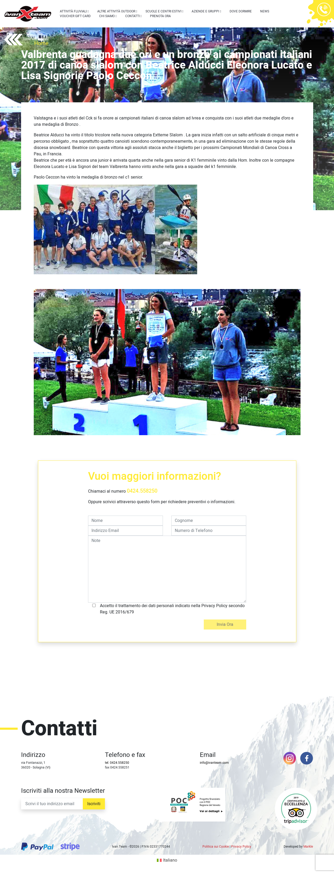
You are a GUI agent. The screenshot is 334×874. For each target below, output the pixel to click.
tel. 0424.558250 (117, 762)
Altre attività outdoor (116, 11)
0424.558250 (142, 491)
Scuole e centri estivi (163, 11)
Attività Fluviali (73, 11)
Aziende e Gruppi (205, 11)
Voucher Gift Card (75, 16)
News (264, 11)
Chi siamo (107, 16)
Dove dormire (241, 11)
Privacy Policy (241, 846)
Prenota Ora (160, 16)
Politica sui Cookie (215, 846)
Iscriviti (93, 804)
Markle (308, 846)
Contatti (132, 16)
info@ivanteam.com (214, 762)
